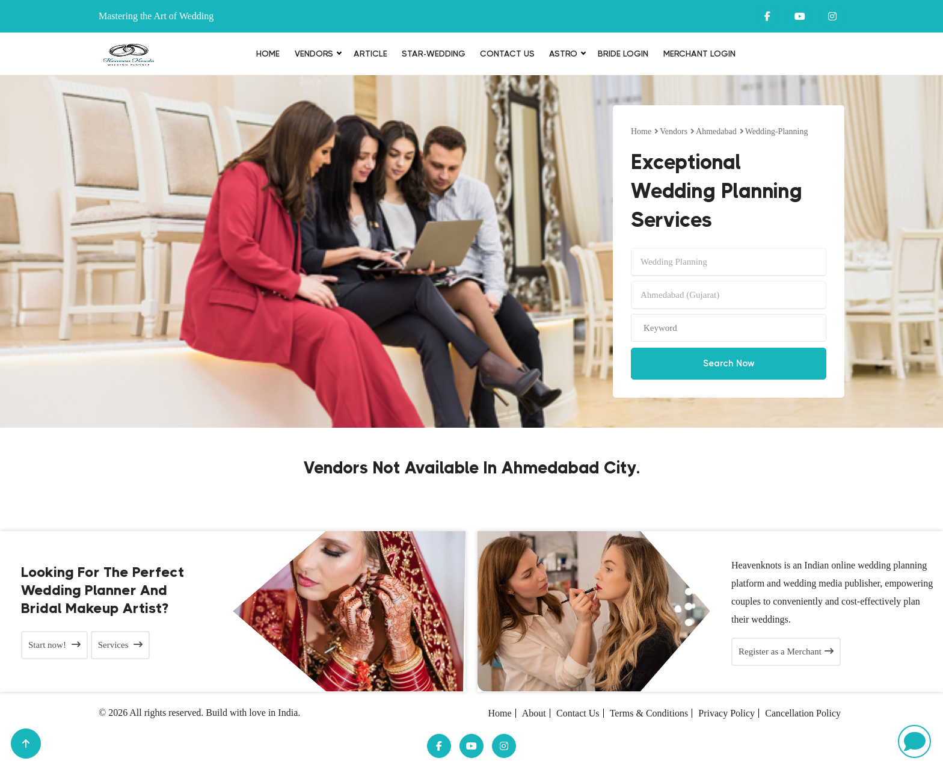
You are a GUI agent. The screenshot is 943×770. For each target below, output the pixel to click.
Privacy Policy (726, 713)
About (534, 713)
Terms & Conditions (649, 713)
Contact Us (507, 53)
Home (268, 53)
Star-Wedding (433, 53)
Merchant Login (699, 53)
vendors (673, 131)
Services (120, 645)
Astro (563, 53)
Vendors (314, 53)
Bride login (623, 53)
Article (370, 53)
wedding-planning (776, 131)
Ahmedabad (716, 131)
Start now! (54, 645)
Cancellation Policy (803, 713)
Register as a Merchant (786, 651)
